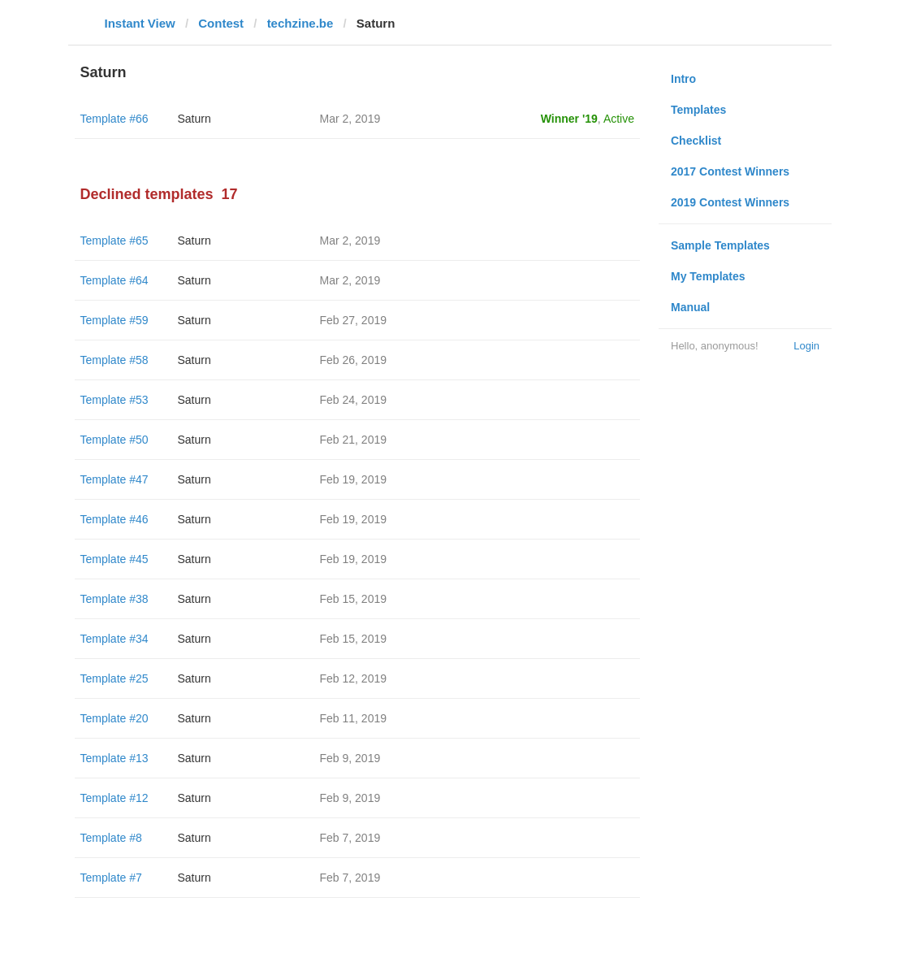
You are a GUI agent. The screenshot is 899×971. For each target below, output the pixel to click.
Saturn (194, 118)
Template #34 (114, 638)
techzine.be (300, 23)
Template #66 (114, 118)
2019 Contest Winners (730, 202)
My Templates (708, 276)
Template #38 (114, 598)
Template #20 (114, 718)
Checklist (696, 140)
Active (618, 118)
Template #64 (114, 280)
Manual (690, 307)
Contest (221, 23)
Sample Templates (720, 245)
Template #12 (114, 797)
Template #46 (114, 519)
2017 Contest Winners (730, 171)
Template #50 (114, 439)
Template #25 (114, 678)
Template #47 (114, 479)
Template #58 (114, 359)
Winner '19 (569, 118)
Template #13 (114, 758)
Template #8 (111, 837)
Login (806, 346)
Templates (698, 109)
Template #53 (114, 399)
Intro (683, 78)
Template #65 (114, 240)
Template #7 (111, 877)
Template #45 (114, 559)
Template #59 (114, 320)
